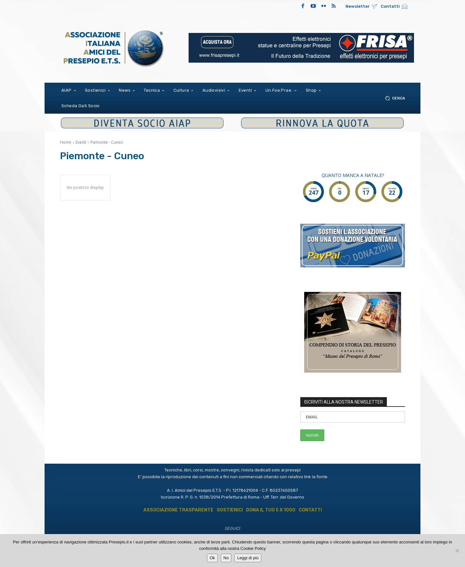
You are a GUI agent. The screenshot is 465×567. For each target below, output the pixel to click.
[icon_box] (361, 7)
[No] (457, 550)
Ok (212, 557)
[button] (394, 98)
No (226, 557)
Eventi (81, 142)
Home (65, 142)
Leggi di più (248, 557)
